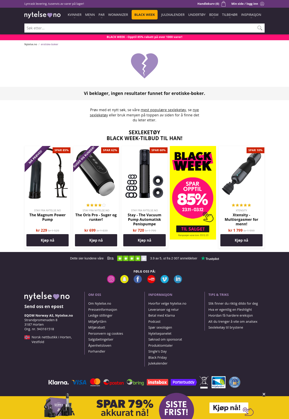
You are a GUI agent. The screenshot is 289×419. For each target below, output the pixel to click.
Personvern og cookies (105, 333)
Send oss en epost (43, 306)
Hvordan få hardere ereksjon (230, 315)
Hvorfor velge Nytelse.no (167, 303)
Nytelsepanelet (159, 333)
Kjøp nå (47, 240)
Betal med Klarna (161, 315)
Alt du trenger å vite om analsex (232, 321)
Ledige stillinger (100, 315)
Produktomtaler (160, 345)
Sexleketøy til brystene (225, 327)
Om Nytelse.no (99, 303)
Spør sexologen (160, 327)
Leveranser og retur (163, 309)
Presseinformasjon (102, 309)
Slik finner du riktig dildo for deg (233, 303)
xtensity (241, 210)
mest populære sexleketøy (163, 109)
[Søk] (260, 28)
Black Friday (157, 357)
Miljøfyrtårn (97, 321)
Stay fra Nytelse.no (47, 210)
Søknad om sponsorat (165, 339)
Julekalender (158, 363)
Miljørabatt (96, 327)
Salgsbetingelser (100, 339)
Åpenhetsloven (99, 345)
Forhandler (96, 351)
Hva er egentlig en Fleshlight (230, 309)
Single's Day (157, 351)
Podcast (154, 321)
